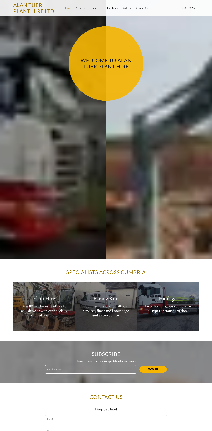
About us (80, 8)
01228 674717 (187, 8)
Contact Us (142, 8)
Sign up (153, 369)
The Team (112, 8)
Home (67, 8)
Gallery (127, 8)
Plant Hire (96, 8)
